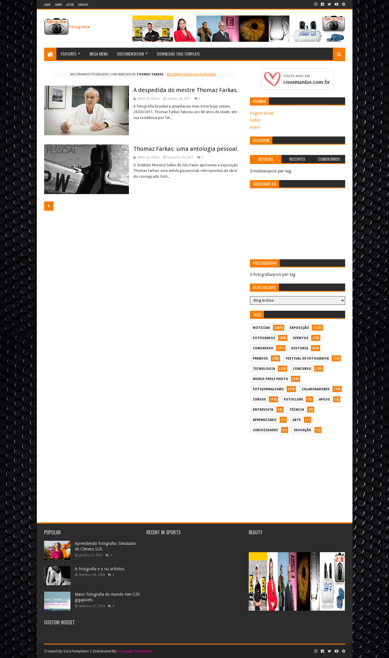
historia (299, 348)
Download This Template (178, 54)
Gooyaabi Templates (134, 651)
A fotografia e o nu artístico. (100, 569)
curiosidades (265, 430)
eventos (300, 338)
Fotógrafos (264, 338)
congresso (263, 348)
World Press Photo (270, 379)
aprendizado (264, 420)
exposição (299, 328)
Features (68, 54)
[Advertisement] (297, 478)
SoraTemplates (76, 651)
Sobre (58, 4)
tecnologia (264, 369)
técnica (296, 410)
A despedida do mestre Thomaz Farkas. (185, 90)
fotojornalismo (268, 389)
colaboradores (316, 389)
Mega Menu (98, 54)
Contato (83, 4)
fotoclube (293, 399)
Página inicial (261, 113)
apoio (324, 399)
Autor (70, 4)
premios (260, 358)
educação (302, 430)
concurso (302, 369)
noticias (261, 328)
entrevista (263, 410)
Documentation (130, 54)
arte (297, 420)
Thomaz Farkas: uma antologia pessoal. (185, 148)
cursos (259, 399)
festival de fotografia (307, 358)
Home (47, 4)
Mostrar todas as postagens (191, 74)
